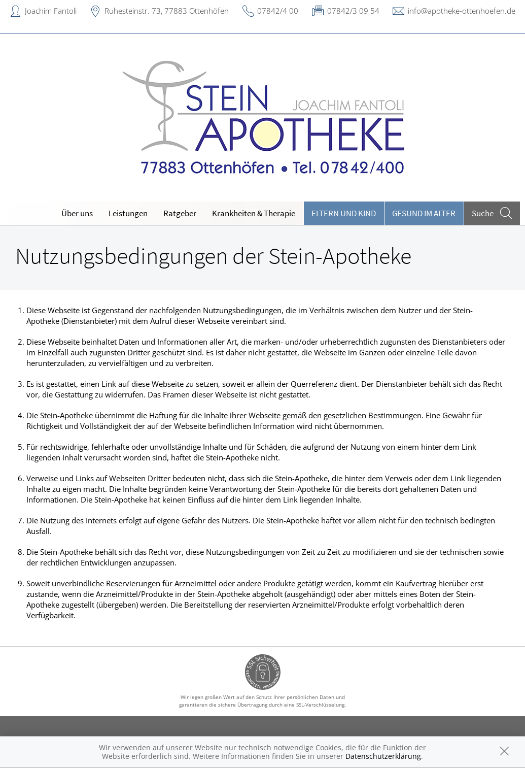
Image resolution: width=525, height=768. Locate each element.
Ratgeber (179, 213)
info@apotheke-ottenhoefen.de (461, 11)
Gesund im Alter (424, 213)
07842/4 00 (277, 11)
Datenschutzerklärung (383, 756)
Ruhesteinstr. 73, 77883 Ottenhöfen (166, 11)
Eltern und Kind (343, 213)
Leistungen (128, 213)
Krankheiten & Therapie (253, 213)
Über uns (77, 213)
